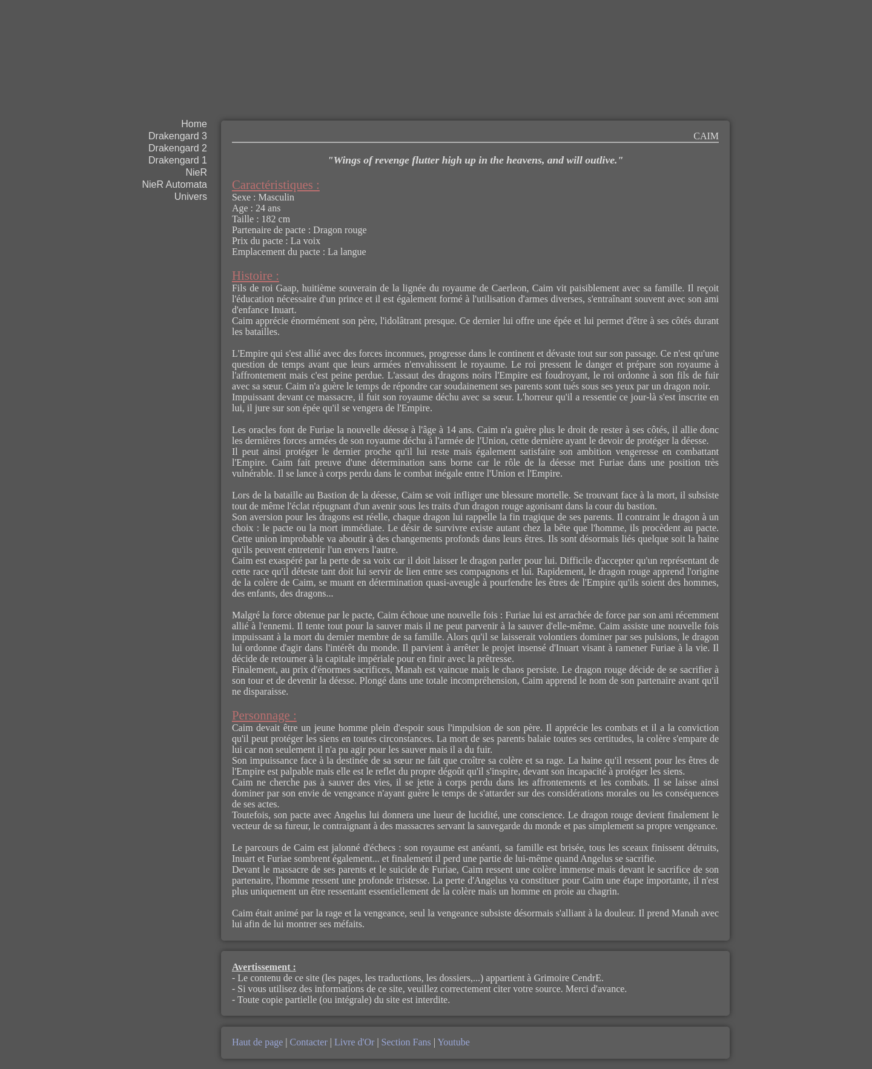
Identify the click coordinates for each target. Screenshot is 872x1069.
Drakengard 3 (177, 136)
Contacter (309, 1042)
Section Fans (406, 1042)
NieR (196, 172)
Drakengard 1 (177, 160)
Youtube (452, 1042)
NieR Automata (174, 184)
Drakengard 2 (177, 148)
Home (194, 124)
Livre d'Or (354, 1042)
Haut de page (258, 1042)
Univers (190, 196)
